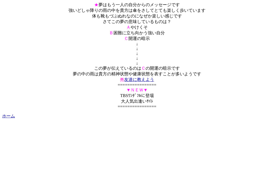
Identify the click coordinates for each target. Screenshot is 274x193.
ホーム (8, 116)
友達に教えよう (139, 79)
